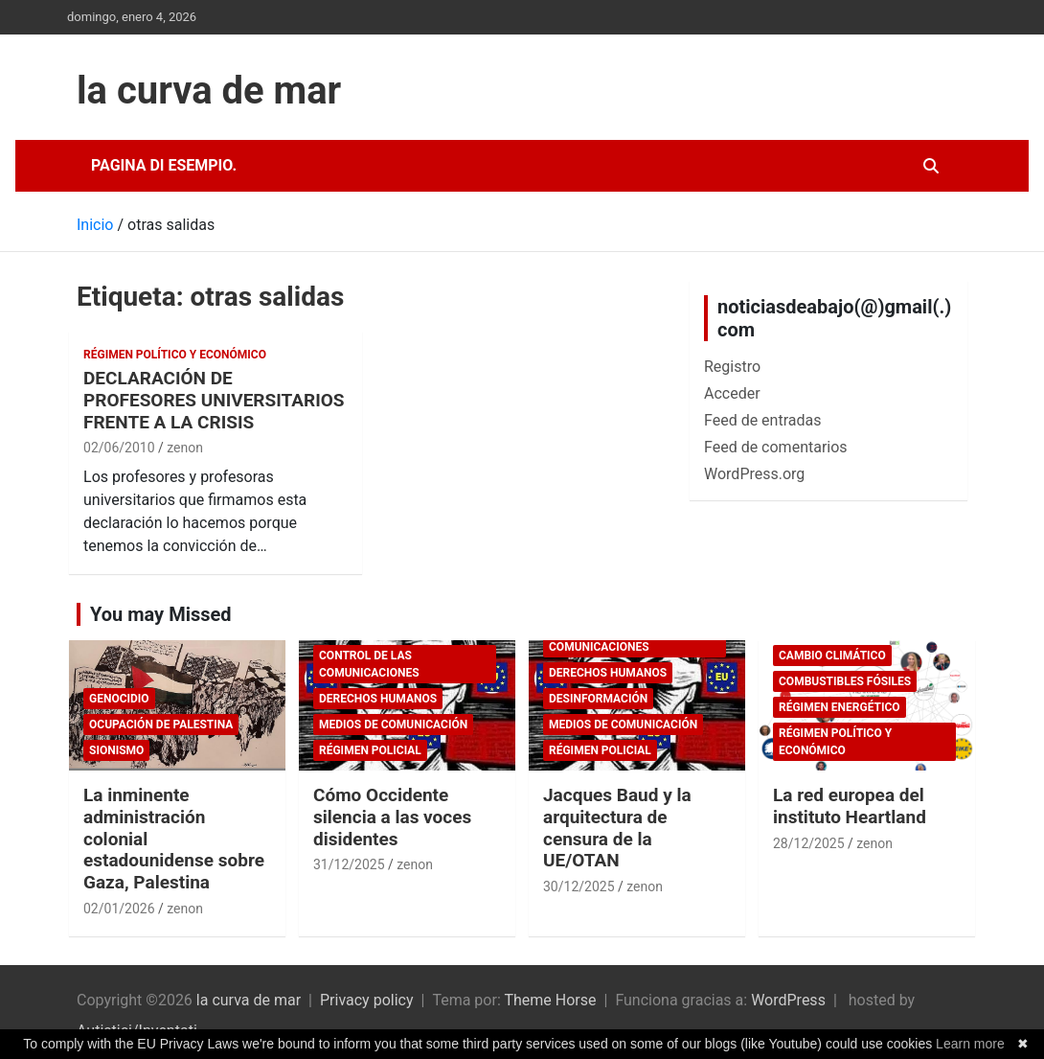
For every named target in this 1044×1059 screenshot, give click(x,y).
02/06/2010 (119, 447)
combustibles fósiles (845, 681)
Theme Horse (550, 1000)
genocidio (119, 698)
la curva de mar (209, 90)
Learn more (970, 1043)
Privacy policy (367, 1000)
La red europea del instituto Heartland (849, 806)
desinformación (598, 698)
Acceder (732, 393)
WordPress (788, 1000)
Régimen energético (839, 707)
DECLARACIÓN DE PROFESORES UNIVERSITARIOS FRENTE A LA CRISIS (214, 400)
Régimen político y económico (174, 354)
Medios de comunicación (393, 724)
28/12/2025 (809, 843)
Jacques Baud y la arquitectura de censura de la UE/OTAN (617, 827)
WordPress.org (754, 474)
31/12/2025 (349, 864)
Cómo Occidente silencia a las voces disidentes (392, 817)
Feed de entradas (762, 420)
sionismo (116, 750)
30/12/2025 (579, 886)
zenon (185, 447)
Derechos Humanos (378, 698)
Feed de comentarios (776, 447)
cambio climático (832, 655)
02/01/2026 (119, 908)
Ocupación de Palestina (161, 724)
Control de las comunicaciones (369, 664)
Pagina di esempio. (164, 165)
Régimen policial (370, 750)
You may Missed (161, 614)
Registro (732, 366)
